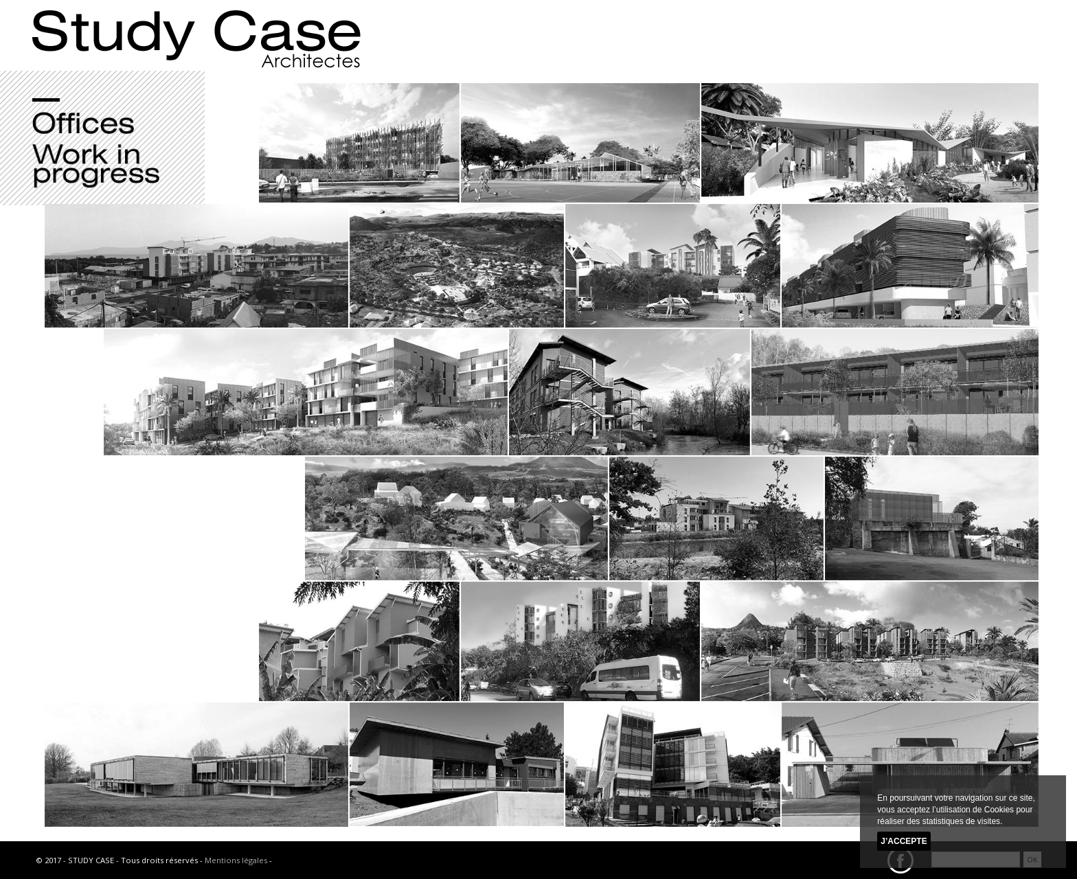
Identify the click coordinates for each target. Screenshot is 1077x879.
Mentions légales (236, 860)
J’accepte (904, 841)
